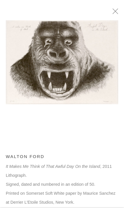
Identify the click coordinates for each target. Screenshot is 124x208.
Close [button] (115, 13)
